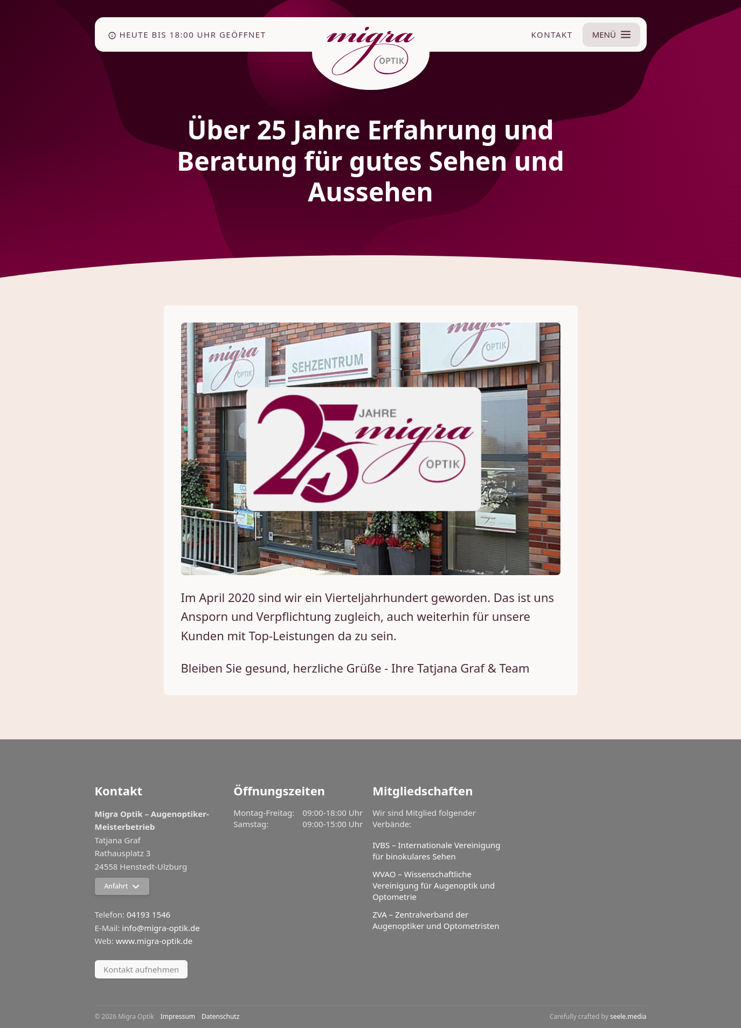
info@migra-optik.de (160, 927)
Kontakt (551, 34)
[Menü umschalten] (611, 35)
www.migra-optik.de (154, 940)
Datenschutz (220, 1016)
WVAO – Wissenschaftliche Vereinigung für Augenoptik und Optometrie (433, 885)
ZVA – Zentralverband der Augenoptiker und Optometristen (435, 920)
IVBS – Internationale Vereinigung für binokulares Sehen (436, 851)
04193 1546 (148, 914)
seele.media (628, 1016)
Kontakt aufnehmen (141, 969)
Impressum (178, 1016)
